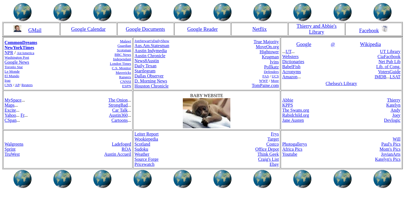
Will (396, 139)
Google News (16, 62)
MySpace (12, 100)
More (275, 81)
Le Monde (12, 71)
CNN (8, 85)
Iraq (7, 80)
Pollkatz (271, 67)
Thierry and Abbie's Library (317, 29)
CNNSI (125, 81)
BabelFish (291, 66)
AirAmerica (25, 53)
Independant (122, 59)
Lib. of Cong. (388, 66)
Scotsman (124, 50)
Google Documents (145, 29)
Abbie (287, 100)
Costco (272, 144)
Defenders (271, 72)
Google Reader (202, 29)
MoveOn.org (267, 46)
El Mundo (11, 76)
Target (273, 139)
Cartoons (119, 120)
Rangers (125, 77)
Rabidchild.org (295, 115)
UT (288, 51)
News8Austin (146, 60)
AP (17, 85)
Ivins (274, 61)
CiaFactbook (388, 56)
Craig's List (268, 159)
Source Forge (146, 159)
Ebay (274, 164)
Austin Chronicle (149, 55)
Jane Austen (293, 120)
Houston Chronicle (151, 86)
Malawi (125, 41)
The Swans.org (295, 110)
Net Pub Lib (389, 61)
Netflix (259, 29)
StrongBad (118, 105)
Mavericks (123, 72)
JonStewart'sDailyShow (151, 41)
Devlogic (392, 120)
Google (303, 44)
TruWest (12, 154)
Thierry (393, 100)
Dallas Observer (149, 76)
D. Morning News (150, 81)
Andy (395, 110)
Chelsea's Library (341, 83)
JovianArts (390, 154)
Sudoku (141, 149)
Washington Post (16, 57)
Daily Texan (145, 65)
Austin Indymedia (150, 50)
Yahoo (10, 115)
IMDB (380, 76)
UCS (275, 76)
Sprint (9, 149)
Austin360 (118, 115)
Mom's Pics (390, 149)
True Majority (266, 41)
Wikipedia (370, 44)
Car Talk (120, 110)
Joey (396, 115)
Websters (290, 56)
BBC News (122, 54)
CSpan (10, 120)
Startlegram (145, 70)
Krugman (270, 56)
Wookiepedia (146, 139)
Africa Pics (292, 149)
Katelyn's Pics (387, 159)
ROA (126, 149)
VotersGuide (389, 71)
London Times (120, 63)
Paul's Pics (390, 144)
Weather (141, 154)
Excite (10, 110)
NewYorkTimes (19, 47)
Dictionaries (293, 61)
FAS (265, 76)
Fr (22, 115)
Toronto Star (13, 67)
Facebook (369, 30)
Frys (275, 134)
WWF (263, 81)
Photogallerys (294, 144)
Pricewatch (144, 164)
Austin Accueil (117, 154)
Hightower (269, 51)
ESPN (126, 86)
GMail (34, 30)
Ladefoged (121, 144)
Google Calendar (88, 29)
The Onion (118, 100)
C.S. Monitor (121, 68)
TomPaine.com (265, 85)
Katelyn (393, 105)
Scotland (142, 144)
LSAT (395, 76)
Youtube (289, 154)
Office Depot (267, 149)
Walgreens (13, 144)
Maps (9, 105)
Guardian (124, 45)
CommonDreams (20, 42)
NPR (8, 52)
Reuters (27, 85)
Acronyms (291, 71)
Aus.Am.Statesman (151, 45)
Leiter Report (146, 134)
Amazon (289, 76)
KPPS (287, 105)
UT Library (390, 51)
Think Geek (268, 154)
